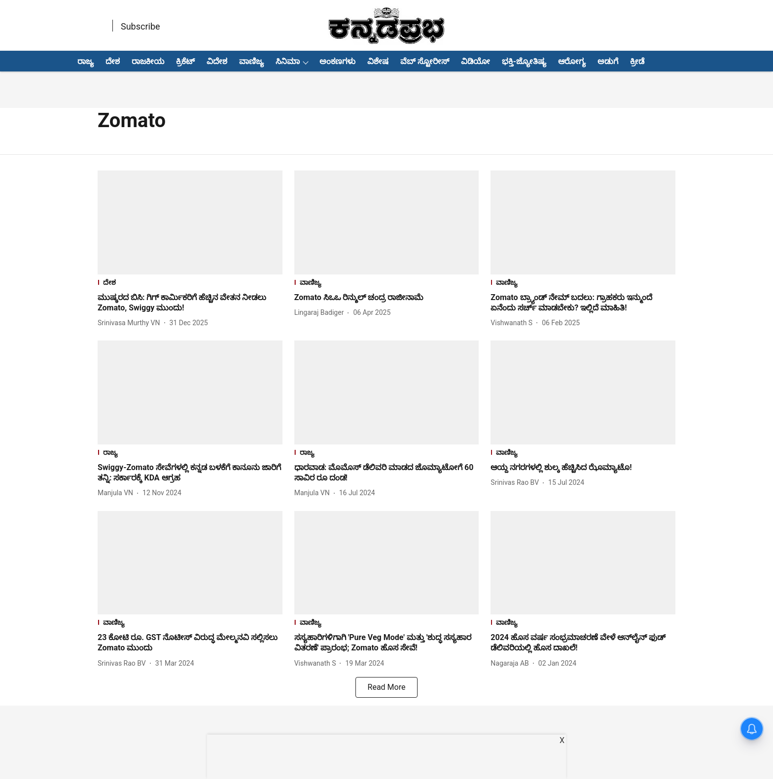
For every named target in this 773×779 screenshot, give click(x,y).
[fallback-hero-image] (190, 222)
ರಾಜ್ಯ (85, 61)
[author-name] (131, 323)
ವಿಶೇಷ (377, 61)
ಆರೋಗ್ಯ (572, 61)
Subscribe (140, 26)
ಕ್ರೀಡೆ (637, 61)
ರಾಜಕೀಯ (148, 61)
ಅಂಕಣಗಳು (337, 61)
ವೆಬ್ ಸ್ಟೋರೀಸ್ (424, 61)
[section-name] (190, 283)
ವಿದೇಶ (217, 61)
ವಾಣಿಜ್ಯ (251, 61)
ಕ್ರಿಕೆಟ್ (185, 61)
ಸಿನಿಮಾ (288, 61)
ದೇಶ (112, 61)
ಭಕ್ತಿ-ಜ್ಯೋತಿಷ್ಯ (524, 61)
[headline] (190, 303)
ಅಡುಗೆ (607, 61)
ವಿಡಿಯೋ (475, 61)
